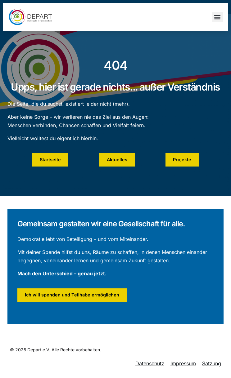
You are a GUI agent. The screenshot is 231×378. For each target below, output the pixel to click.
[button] (217, 17)
